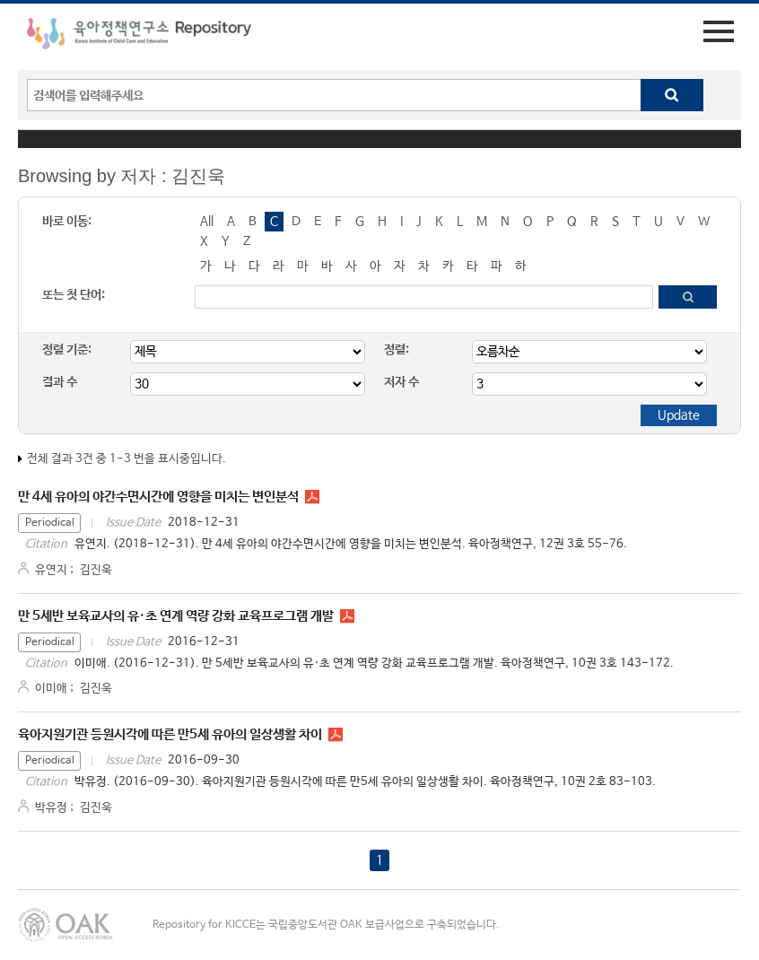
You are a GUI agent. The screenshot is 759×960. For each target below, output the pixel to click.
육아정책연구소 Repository (139, 37)
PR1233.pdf (312, 497)
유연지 (51, 570)
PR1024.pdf (335, 735)
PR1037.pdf (347, 616)
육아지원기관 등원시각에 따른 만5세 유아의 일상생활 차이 (170, 734)
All (207, 221)
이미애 (51, 688)
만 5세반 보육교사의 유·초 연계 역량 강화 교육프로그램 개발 (176, 616)
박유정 (51, 808)
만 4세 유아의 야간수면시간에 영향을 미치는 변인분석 (158, 496)
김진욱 (96, 570)
